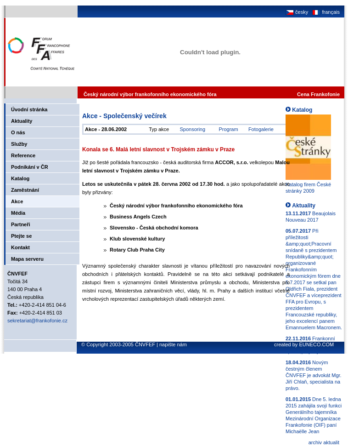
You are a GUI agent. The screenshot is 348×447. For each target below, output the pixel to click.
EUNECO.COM (316, 344)
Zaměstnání (25, 190)
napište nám (173, 344)
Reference (23, 155)
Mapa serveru (27, 259)
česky (297, 12)
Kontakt (20, 247)
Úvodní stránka (29, 109)
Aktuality (21, 121)
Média (18, 213)
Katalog (20, 178)
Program (228, 129)
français (325, 12)
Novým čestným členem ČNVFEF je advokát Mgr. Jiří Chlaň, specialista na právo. (314, 375)
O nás (18, 132)
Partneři (20, 224)
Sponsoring (192, 129)
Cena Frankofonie (318, 94)
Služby (19, 144)
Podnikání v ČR (29, 167)
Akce (17, 201)
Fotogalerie (261, 129)
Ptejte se (21, 236)
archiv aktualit (324, 442)
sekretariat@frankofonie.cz (37, 320)
